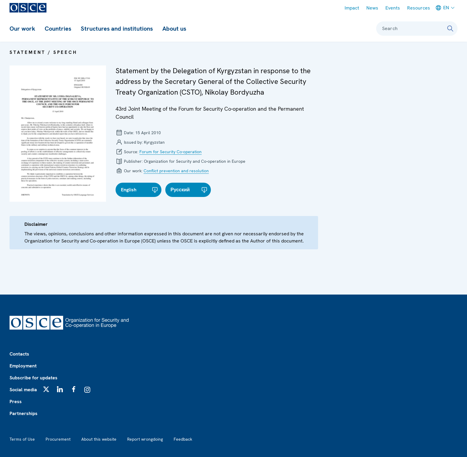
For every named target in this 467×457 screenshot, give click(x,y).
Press (16, 401)
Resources (418, 8)
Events (392, 8)
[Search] (450, 28)
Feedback (183, 439)
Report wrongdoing (145, 439)
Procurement (58, 439)
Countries (58, 28)
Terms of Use (22, 439)
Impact (352, 8)
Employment (23, 366)
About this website (98, 439)
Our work (22, 28)
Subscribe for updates (33, 378)
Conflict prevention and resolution (176, 170)
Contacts (19, 354)
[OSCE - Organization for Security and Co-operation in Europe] (28, 7)
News (372, 8)
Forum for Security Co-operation (170, 151)
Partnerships (24, 413)
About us (174, 28)
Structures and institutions (117, 28)
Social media (23, 389)
